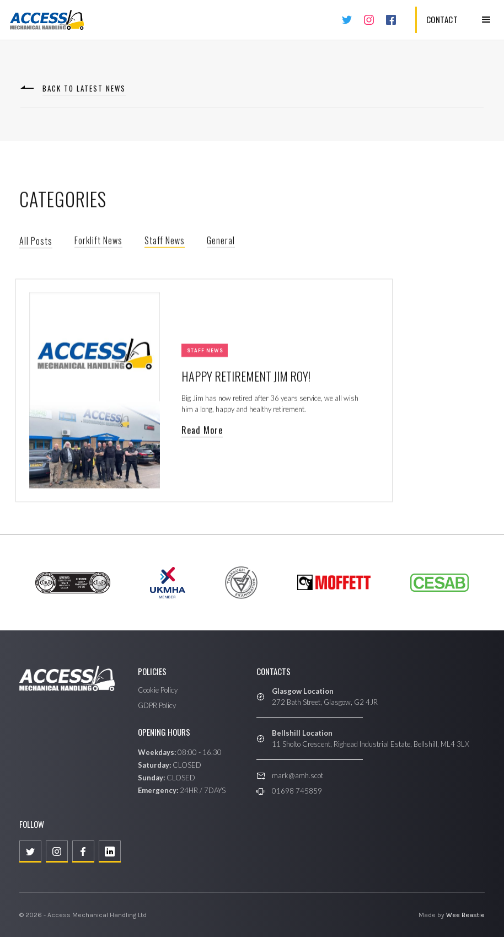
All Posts (35, 242)
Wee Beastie (465, 915)
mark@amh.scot (297, 775)
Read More (202, 431)
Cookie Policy (158, 690)
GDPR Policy (157, 705)
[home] (47, 19)
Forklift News (98, 242)
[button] (486, 20)
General (221, 242)
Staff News (164, 242)
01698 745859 (297, 790)
